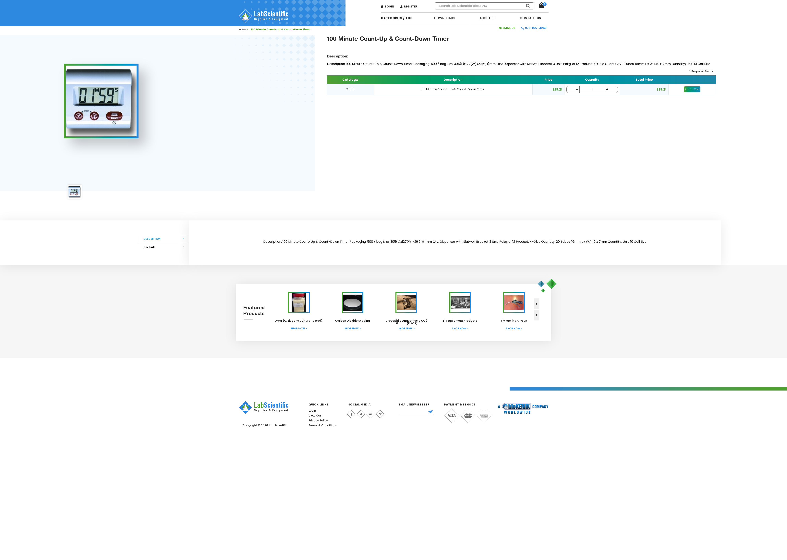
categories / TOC (397, 18)
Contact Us (530, 18)
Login (389, 6)
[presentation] (536, 303)
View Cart (315, 415)
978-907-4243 (536, 28)
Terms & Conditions (323, 425)
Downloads (444, 18)
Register (411, 6)
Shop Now (298, 328)
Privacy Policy (318, 420)
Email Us (509, 28)
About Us (488, 18)
